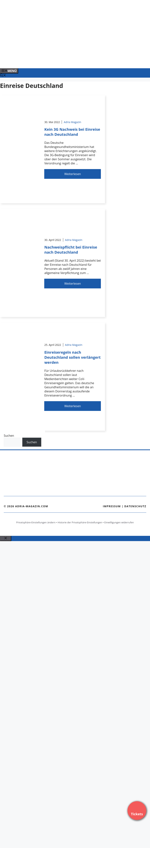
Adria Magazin (72, 122)
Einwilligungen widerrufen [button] (119, 522)
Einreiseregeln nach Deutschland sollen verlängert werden (72, 357)
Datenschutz (135, 506)
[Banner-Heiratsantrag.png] (76, 61)
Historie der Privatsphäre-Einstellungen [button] (80, 522)
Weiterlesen (72, 174)
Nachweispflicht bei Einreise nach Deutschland (70, 250)
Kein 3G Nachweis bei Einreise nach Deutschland (72, 132)
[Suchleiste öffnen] (3, 76)
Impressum (112, 506)
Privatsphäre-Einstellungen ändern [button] (35, 522)
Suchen (9, 436)
